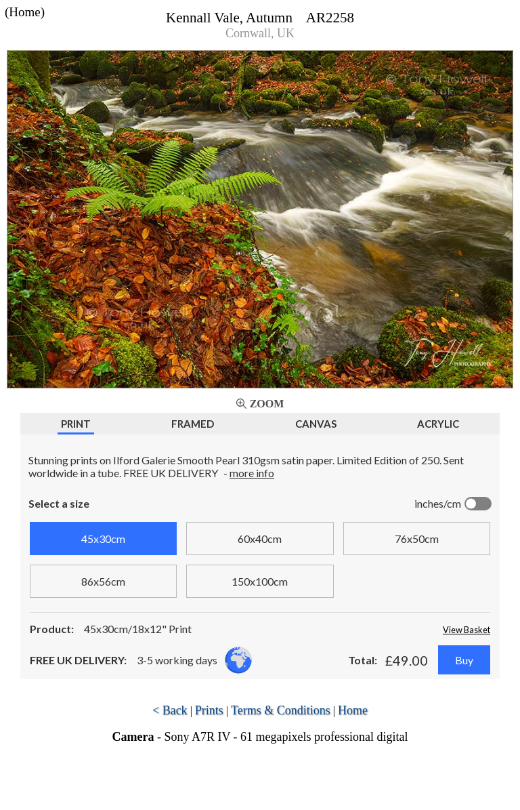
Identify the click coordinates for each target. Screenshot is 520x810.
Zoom (267, 403)
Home (353, 710)
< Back (170, 710)
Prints (209, 710)
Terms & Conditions (280, 710)
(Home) (25, 12)
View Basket (466, 629)
